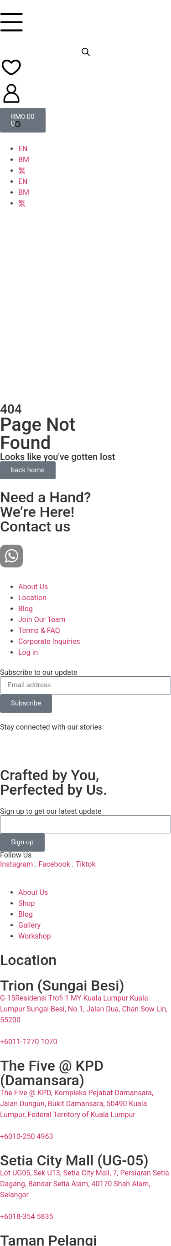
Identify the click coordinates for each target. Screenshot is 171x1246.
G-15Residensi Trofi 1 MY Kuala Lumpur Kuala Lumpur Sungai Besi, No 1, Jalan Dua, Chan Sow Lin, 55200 (83, 949)
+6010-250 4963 (26, 1076)
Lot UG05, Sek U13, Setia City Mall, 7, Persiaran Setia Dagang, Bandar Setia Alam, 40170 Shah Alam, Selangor (84, 1124)
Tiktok (86, 804)
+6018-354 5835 (26, 1157)
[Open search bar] (85, 52)
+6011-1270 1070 (28, 982)
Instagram (16, 804)
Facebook (54, 804)
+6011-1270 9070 (28, 1226)
